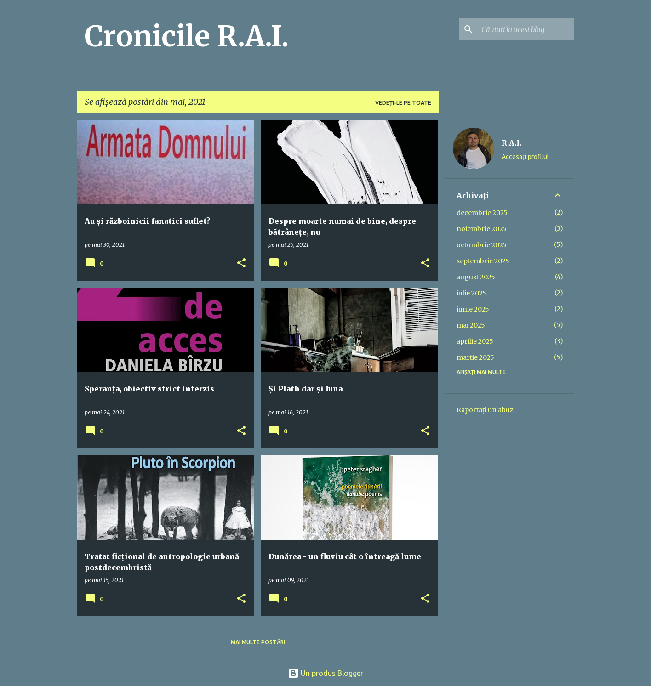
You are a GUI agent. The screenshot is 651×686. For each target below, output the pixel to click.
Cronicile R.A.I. (187, 36)
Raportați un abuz (485, 410)
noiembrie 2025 (482, 229)
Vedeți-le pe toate (403, 103)
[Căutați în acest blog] (526, 29)
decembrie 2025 (482, 213)
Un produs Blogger (325, 673)
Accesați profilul (525, 156)
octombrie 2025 (482, 245)
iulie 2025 (471, 293)
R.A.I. (511, 142)
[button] (241, 263)
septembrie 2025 (483, 261)
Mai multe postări (258, 642)
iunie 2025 (473, 309)
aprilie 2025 (475, 341)
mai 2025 (471, 325)
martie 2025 (475, 357)
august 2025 (476, 277)
